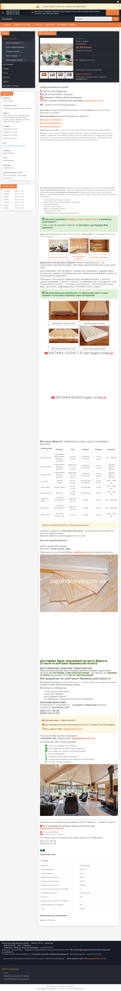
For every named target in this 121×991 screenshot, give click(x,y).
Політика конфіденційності (75, 989)
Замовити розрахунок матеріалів (16, 976)
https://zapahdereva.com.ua (15, 146)
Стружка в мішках (13, 51)
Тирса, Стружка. (12, 56)
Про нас (39, 25)
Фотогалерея (8, 64)
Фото (6, 973)
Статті (5, 73)
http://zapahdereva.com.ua (95, 958)
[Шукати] (115, 19)
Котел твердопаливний (15, 47)
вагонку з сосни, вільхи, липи (82, 219)
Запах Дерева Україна (14, 60)
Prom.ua (72, 986)
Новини (6, 69)
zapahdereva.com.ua (93, 101)
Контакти (50, 25)
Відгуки (5, 81)
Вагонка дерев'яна (13, 43)
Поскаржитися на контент (56, 989)
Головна (7, 25)
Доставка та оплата (66, 25)
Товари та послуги (22, 25)
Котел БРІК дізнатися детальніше (16, 979)
